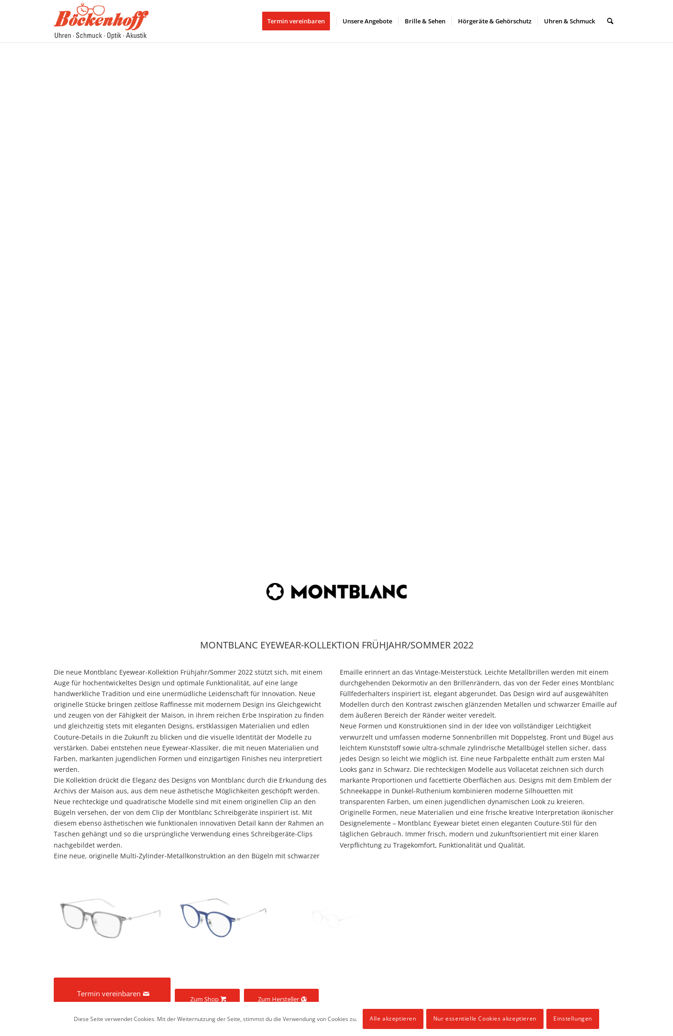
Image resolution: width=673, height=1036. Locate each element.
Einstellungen (572, 1018)
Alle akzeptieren (393, 1018)
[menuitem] (299, 21)
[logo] (101, 21)
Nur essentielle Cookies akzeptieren (485, 1018)
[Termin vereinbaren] (112, 993)
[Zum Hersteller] (281, 999)
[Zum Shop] (207, 999)
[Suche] (610, 21)
